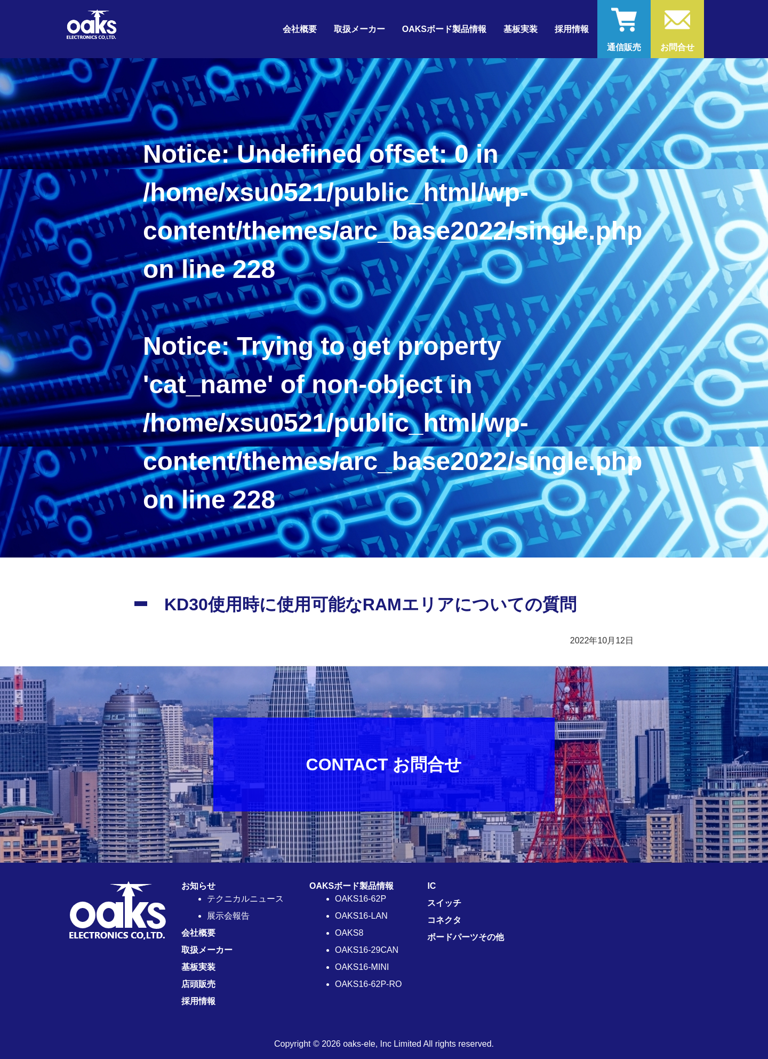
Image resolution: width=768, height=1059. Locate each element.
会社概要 (300, 29)
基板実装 (520, 29)
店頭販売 (198, 984)
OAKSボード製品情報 (351, 885)
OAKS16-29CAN (366, 949)
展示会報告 (228, 915)
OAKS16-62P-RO (368, 984)
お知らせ (198, 885)
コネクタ (444, 920)
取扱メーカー (359, 29)
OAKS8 (349, 932)
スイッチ (444, 902)
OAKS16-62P (360, 898)
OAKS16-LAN (361, 915)
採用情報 (572, 29)
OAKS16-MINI (362, 967)
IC (431, 885)
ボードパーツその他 (465, 937)
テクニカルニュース (245, 898)
